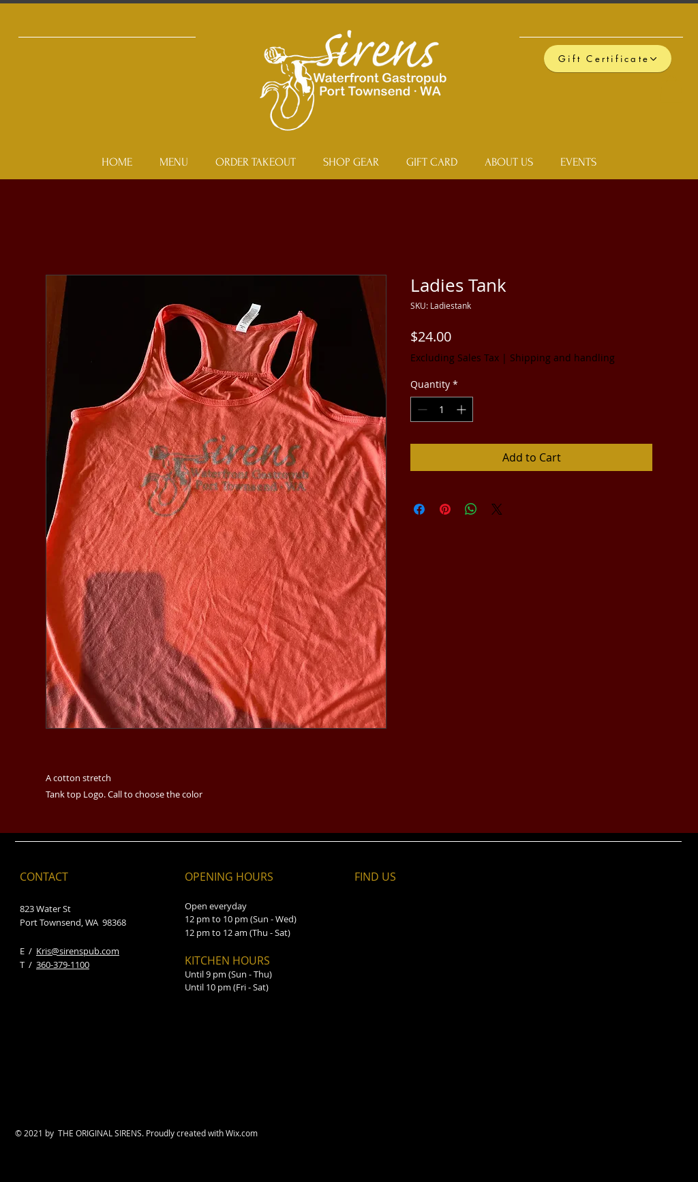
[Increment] (462, 409)
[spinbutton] (441, 409)
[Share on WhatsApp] (471, 509)
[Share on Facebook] (419, 509)
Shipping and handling (562, 357)
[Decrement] (420, 409)
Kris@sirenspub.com (77, 951)
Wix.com (242, 1132)
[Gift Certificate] (607, 58)
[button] (671, 89)
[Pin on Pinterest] (445, 509)
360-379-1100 (62, 964)
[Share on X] (497, 509)
